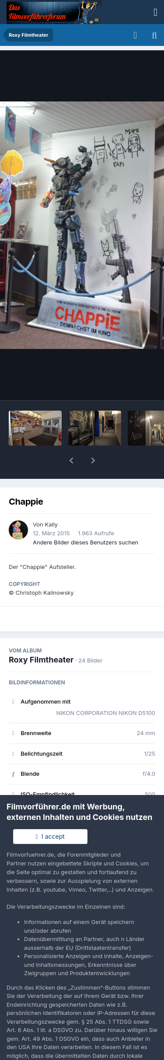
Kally (51, 501)
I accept (50, 836)
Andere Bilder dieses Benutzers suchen (85, 519)
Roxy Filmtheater (41, 637)
